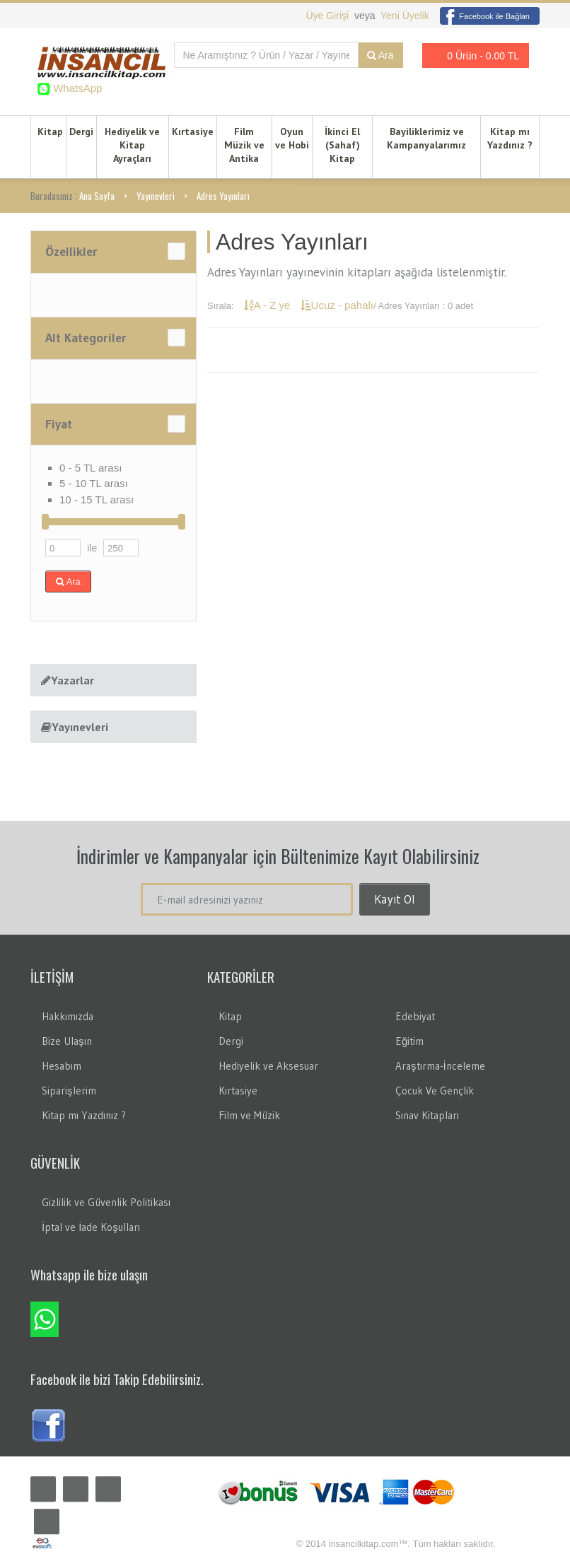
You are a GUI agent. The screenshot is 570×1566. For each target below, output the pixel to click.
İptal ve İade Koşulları (91, 1227)
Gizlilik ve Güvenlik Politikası (106, 1202)
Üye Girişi (328, 15)
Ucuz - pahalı (337, 305)
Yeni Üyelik (404, 15)
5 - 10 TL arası (93, 483)
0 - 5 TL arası (90, 468)
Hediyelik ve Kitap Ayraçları (132, 145)
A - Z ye (268, 305)
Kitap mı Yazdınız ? (510, 138)
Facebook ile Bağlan (485, 16)
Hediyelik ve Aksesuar (268, 1066)
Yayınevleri (155, 196)
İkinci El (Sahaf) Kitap (342, 145)
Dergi (81, 131)
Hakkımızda (67, 1016)
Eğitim (409, 1041)
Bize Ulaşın (67, 1041)
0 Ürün (471, 55)
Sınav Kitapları (427, 1115)
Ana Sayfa (97, 196)
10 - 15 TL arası (96, 499)
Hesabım (61, 1066)
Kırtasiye (193, 131)
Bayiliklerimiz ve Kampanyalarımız (426, 138)
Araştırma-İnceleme (440, 1066)
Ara (380, 55)
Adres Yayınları (223, 196)
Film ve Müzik (249, 1115)
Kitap (50, 131)
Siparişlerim (69, 1090)
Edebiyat (415, 1016)
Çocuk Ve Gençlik (434, 1090)
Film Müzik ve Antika (244, 145)
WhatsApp (76, 88)
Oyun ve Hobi (292, 138)
